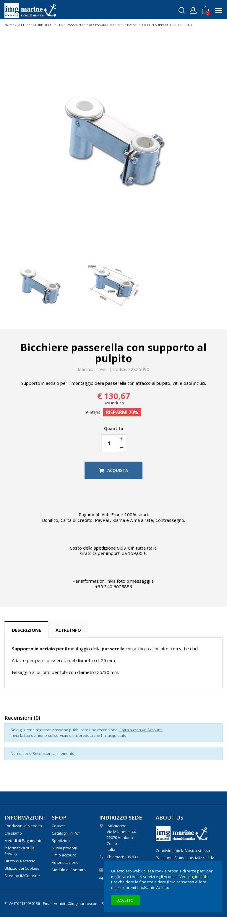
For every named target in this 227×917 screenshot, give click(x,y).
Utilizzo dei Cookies (21, 868)
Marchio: (86, 369)
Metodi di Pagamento (23, 840)
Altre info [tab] (68, 630)
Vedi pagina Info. (194, 876)
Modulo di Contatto (69, 869)
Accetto (125, 900)
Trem (101, 369)
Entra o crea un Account (141, 729)
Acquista (113, 470)
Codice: (120, 369)
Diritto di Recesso (19, 861)
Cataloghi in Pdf (66, 833)
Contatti (59, 825)
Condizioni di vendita (23, 825)
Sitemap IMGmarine (22, 875)
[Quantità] (109, 443)
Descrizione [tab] (26, 630)
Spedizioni (61, 840)
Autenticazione (65, 862)
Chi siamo (13, 833)
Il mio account (64, 855)
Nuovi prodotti (64, 848)
